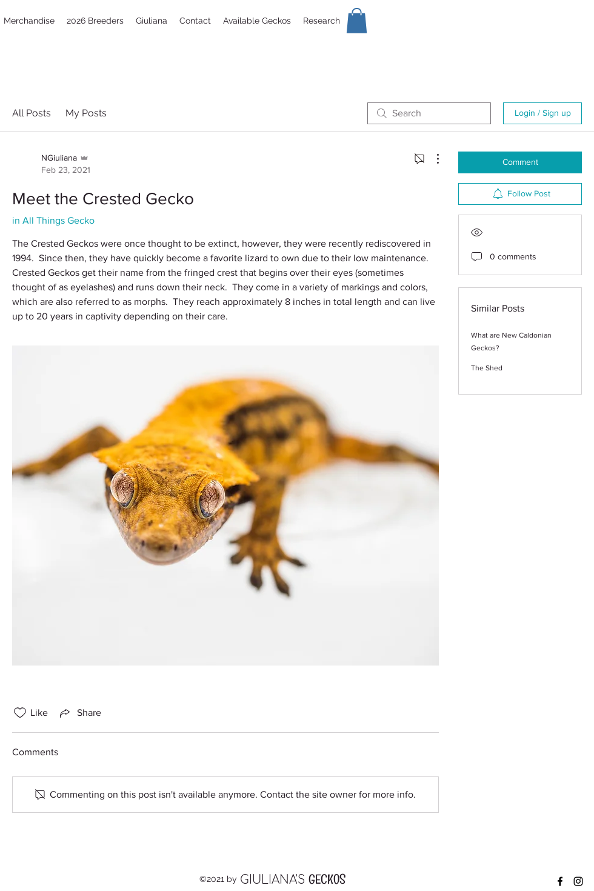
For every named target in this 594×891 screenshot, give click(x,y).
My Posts (86, 113)
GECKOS (327, 882)
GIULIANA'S (274, 879)
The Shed (486, 368)
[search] (429, 113)
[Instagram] (578, 881)
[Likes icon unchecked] (20, 713)
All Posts (31, 113)
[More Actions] (431, 159)
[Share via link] (79, 713)
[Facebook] (560, 881)
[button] (356, 20)
